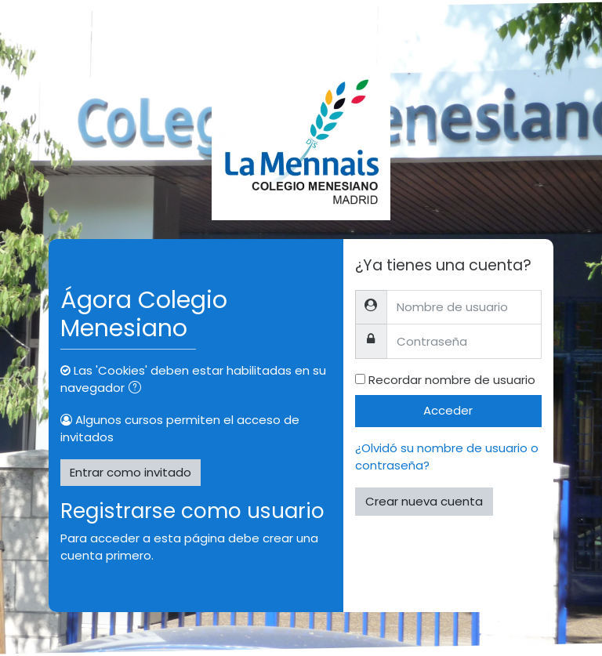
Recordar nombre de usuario (451, 379)
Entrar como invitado (130, 472)
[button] (138, 389)
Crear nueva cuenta (424, 501)
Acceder (448, 410)
